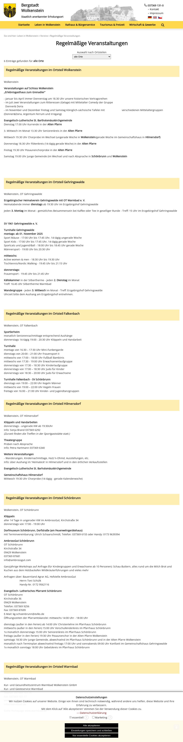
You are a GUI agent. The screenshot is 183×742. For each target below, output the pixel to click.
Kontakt (154, 9)
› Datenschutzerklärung (92, 713)
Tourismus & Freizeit (112, 24)
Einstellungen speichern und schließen (91, 730)
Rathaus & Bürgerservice (80, 24)
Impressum (156, 13)
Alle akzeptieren (91, 725)
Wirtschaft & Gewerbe (142, 24)
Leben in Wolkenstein (47, 24)
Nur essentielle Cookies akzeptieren (92, 735)
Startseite (24, 24)
